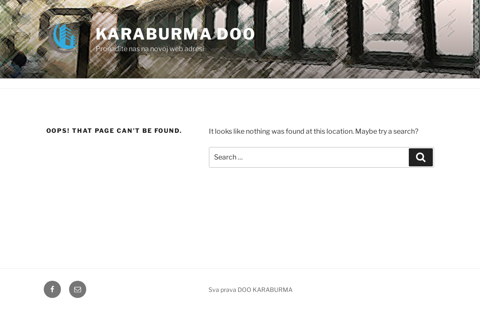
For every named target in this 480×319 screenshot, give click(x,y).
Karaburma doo (176, 34)
